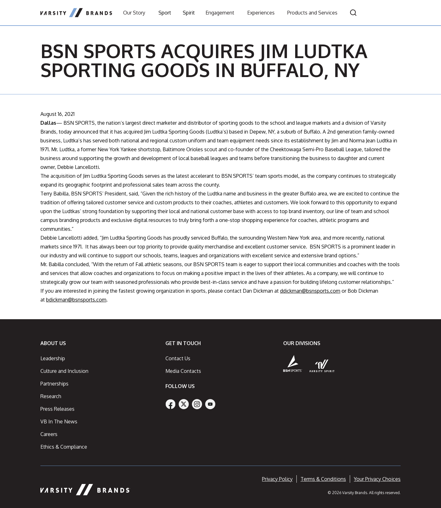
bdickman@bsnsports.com (76, 299)
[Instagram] (197, 404)
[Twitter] (183, 404)
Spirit (189, 12)
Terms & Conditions (323, 479)
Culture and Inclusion (64, 371)
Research (50, 396)
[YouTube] (210, 404)
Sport (164, 12)
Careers (48, 434)
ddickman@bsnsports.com (310, 291)
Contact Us (177, 358)
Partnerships (54, 383)
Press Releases (57, 409)
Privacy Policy (277, 479)
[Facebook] (170, 404)
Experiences (261, 12)
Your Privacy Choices (377, 479)
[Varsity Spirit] (322, 365)
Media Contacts (183, 371)
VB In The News (58, 421)
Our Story (134, 12)
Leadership (52, 358)
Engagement (220, 12)
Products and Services (312, 12)
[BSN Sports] (292, 363)
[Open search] (353, 12)
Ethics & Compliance (63, 447)
